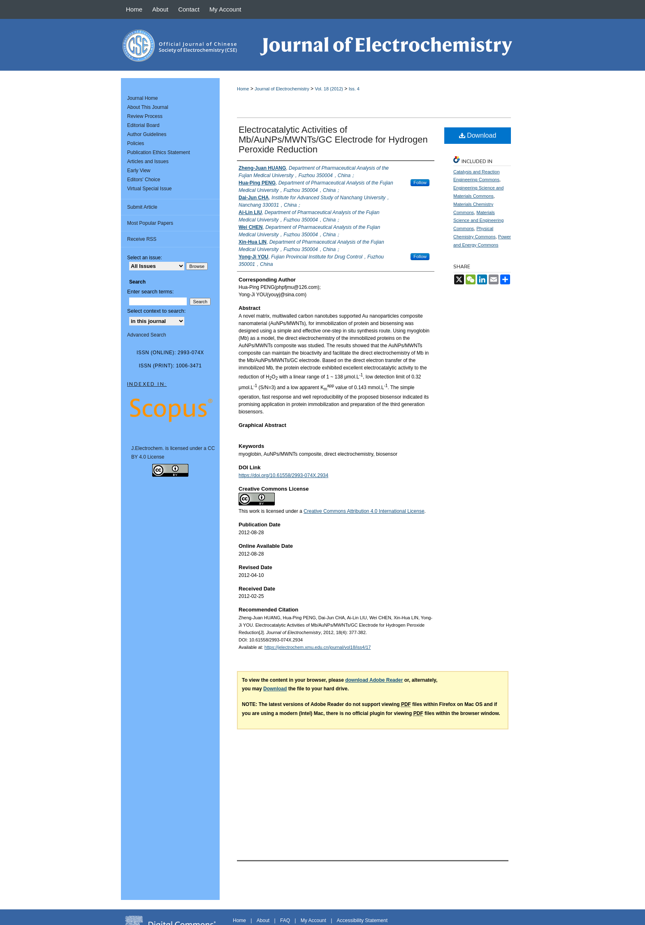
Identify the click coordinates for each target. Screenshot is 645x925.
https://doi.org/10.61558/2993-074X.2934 (283, 475)
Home (243, 88)
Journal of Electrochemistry (282, 88)
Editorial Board (143, 125)
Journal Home (142, 98)
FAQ (285, 920)
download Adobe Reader (374, 680)
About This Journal (147, 107)
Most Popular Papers (150, 223)
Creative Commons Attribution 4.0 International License (364, 511)
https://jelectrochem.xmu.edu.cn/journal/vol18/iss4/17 (317, 647)
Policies (135, 143)
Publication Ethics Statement (158, 152)
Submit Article (142, 207)
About (263, 920)
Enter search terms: (150, 291)
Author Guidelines (146, 134)
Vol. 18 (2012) (329, 88)
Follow (420, 182)
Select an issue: (144, 258)
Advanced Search (146, 335)
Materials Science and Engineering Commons (478, 220)
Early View (138, 170)
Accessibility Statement (362, 920)
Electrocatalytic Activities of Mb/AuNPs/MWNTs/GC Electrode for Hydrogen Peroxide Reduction (333, 140)
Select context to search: (156, 311)
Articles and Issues (148, 161)
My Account (313, 920)
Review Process (144, 116)
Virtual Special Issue (149, 188)
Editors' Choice (143, 179)
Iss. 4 (354, 88)
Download (478, 135)
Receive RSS (141, 239)
